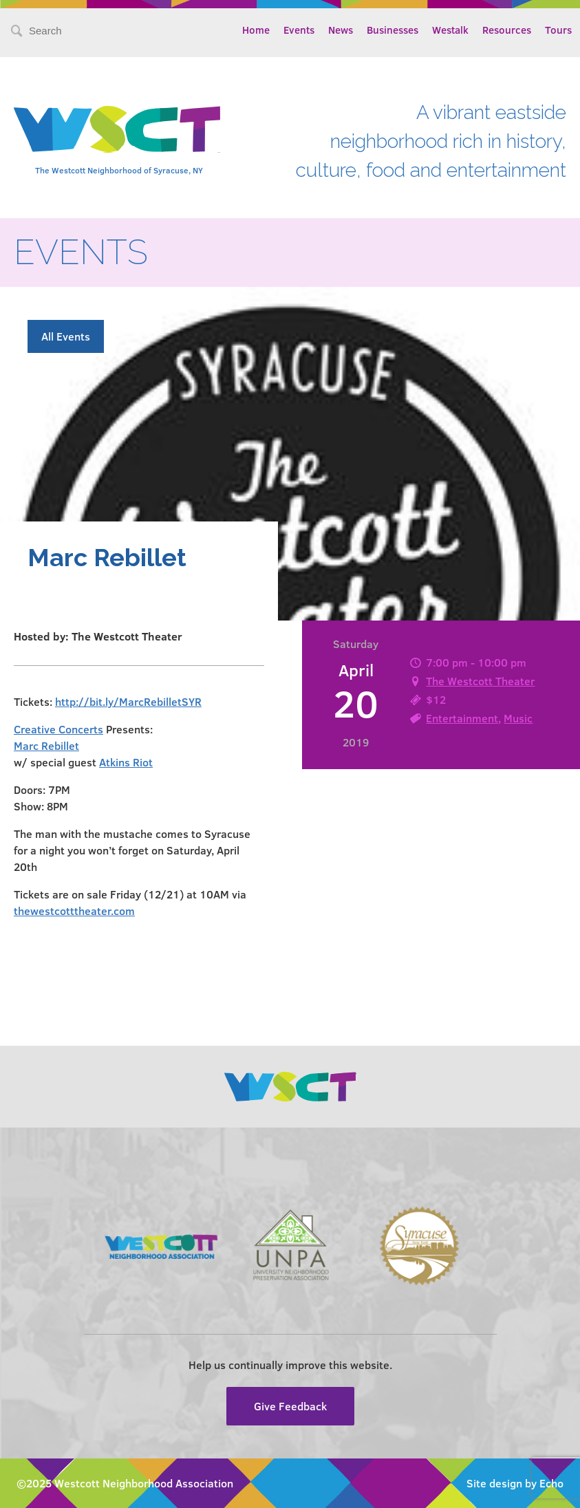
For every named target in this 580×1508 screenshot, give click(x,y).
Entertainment (462, 718)
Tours (558, 29)
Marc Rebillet (46, 745)
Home (256, 29)
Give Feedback (290, 1406)
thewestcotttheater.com (74, 910)
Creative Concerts (58, 729)
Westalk (450, 29)
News (340, 29)
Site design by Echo (514, 1483)
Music (518, 718)
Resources (506, 29)
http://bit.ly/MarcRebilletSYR (128, 701)
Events (298, 29)
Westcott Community (117, 129)
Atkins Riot (126, 762)
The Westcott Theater (480, 681)
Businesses (392, 29)
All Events (65, 336)
